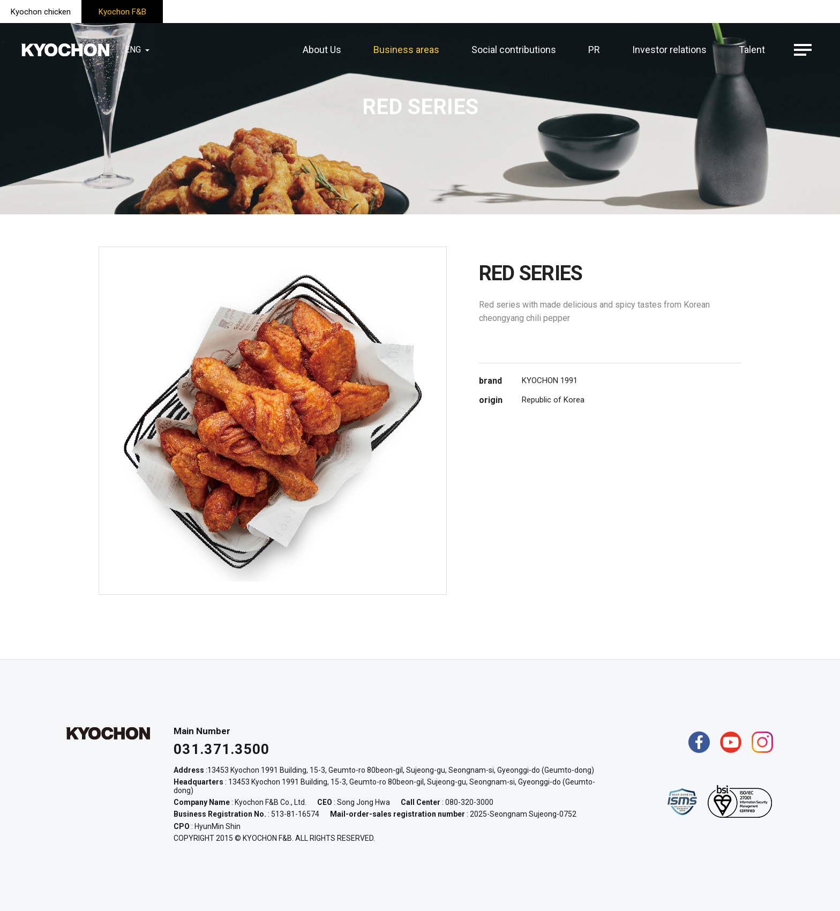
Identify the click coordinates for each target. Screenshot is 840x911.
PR (594, 49)
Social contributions (513, 49)
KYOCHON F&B (65, 49)
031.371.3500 (222, 749)
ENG (138, 50)
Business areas (406, 49)
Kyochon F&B (122, 12)
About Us (322, 49)
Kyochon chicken (41, 12)
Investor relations (669, 49)
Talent (752, 49)
